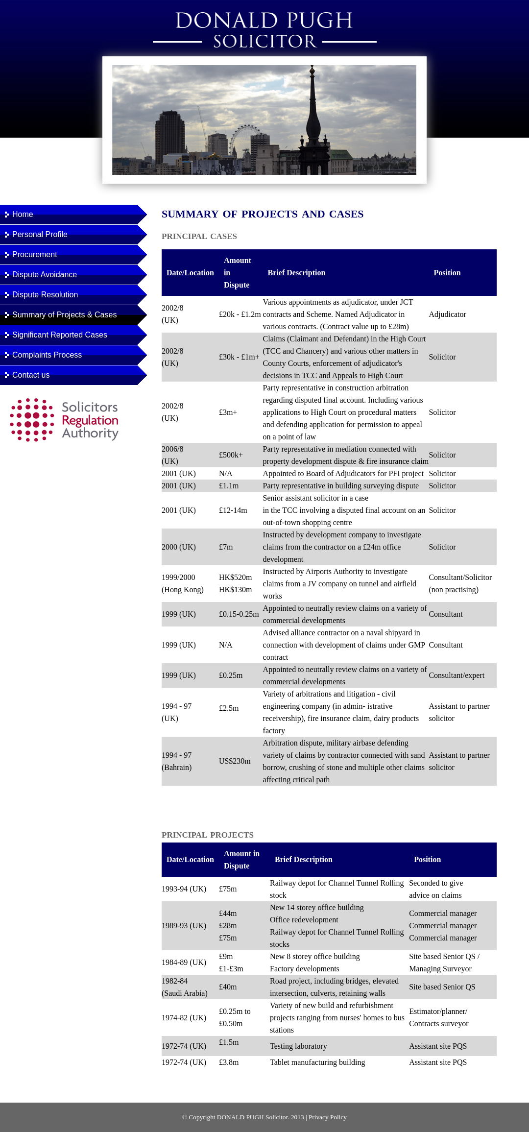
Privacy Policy (328, 1117)
